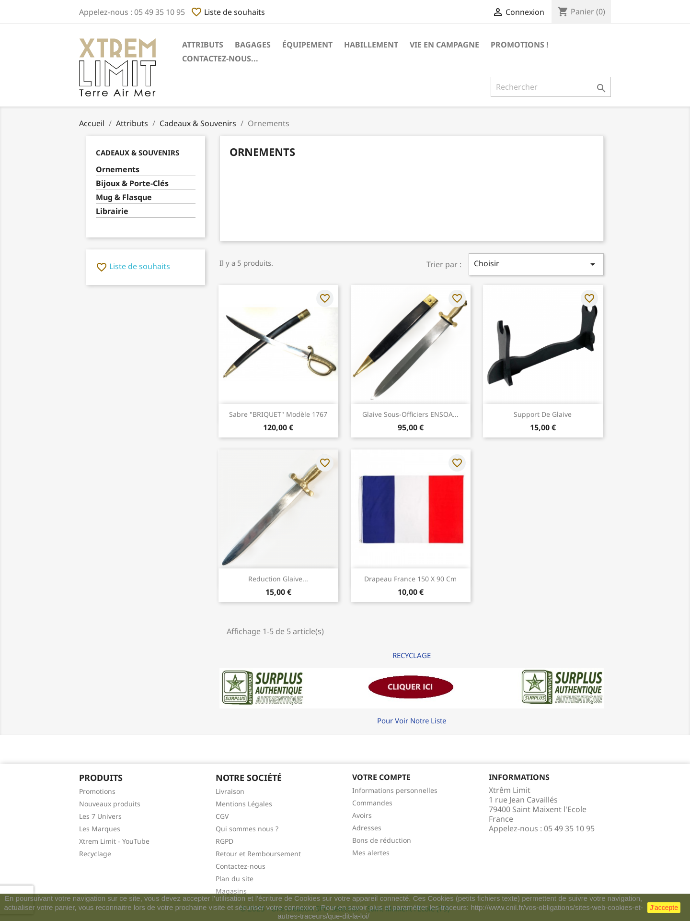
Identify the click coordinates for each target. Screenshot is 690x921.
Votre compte (381, 777)
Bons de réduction (381, 840)
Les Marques (99, 828)
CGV (222, 816)
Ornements (117, 170)
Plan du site (234, 878)
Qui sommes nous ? (247, 828)
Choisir (536, 264)
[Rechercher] (551, 87)
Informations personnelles (394, 790)
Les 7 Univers (100, 816)
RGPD (224, 841)
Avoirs (362, 815)
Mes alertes (371, 852)
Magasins (231, 891)
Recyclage (95, 853)
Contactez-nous (240, 866)
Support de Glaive (543, 414)
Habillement (371, 44)
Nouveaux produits (109, 803)
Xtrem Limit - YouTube (114, 841)
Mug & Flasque (124, 197)
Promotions (97, 791)
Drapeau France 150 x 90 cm (410, 578)
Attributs (202, 44)
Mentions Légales (244, 803)
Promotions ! (520, 44)
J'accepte (664, 907)
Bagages (253, 44)
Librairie (112, 211)
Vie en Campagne (444, 44)
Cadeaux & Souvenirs (137, 152)
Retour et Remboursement (258, 853)
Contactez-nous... (220, 58)
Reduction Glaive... (278, 578)
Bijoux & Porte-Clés (132, 183)
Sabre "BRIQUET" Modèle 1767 (278, 414)
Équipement (307, 44)
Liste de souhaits (228, 12)
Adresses (366, 827)
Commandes (372, 802)
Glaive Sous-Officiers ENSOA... (410, 414)
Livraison (230, 791)
